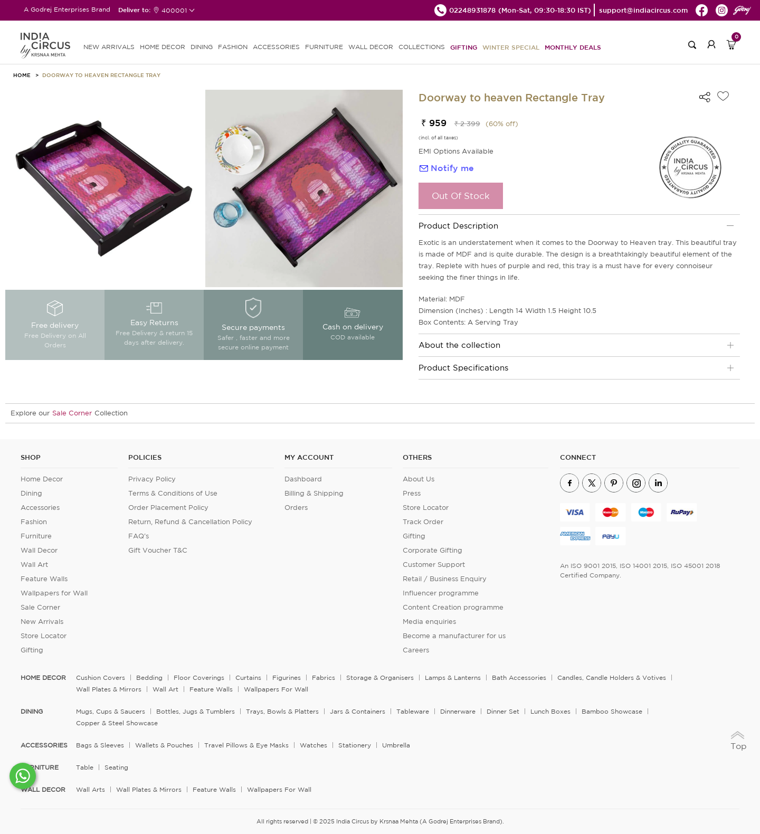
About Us (418, 479)
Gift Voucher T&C (157, 550)
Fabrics (323, 677)
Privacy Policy (152, 479)
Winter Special (510, 47)
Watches (313, 745)
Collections (421, 46)
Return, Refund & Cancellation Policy (190, 522)
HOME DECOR (162, 46)
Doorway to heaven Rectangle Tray (101, 75)
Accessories (40, 507)
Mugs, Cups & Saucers (110, 711)
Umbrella (396, 745)
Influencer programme (441, 593)
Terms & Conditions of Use (172, 493)
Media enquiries (429, 622)
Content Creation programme (453, 607)
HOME (22, 75)
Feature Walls (44, 579)
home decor (43, 678)
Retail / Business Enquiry (445, 579)
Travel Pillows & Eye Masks (246, 745)
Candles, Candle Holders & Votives (611, 677)
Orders (296, 507)
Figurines (286, 677)
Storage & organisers (380, 677)
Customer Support (434, 564)
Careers (416, 650)
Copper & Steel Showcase (117, 723)
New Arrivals (42, 622)
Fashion (34, 522)
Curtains (248, 677)
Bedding (149, 677)
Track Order (423, 522)
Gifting (463, 47)
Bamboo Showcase (612, 711)
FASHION (233, 46)
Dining (31, 493)
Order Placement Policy (168, 507)
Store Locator (43, 636)
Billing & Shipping (314, 493)
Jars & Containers (357, 711)
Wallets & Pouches (164, 745)
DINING (202, 46)
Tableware (412, 711)
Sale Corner (72, 413)
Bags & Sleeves (100, 745)
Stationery (354, 745)
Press (412, 493)
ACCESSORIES (276, 46)
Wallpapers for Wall (54, 593)
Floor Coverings (199, 677)
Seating (116, 767)
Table (84, 767)
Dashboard (303, 479)
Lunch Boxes (550, 711)
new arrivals (109, 46)
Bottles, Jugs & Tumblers (195, 711)
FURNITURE (324, 46)
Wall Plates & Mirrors (108, 689)
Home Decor (42, 479)
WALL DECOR (370, 46)
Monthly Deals (573, 47)
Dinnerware (458, 711)
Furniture (36, 536)
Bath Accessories (519, 677)
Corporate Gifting (432, 550)
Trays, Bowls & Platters (282, 711)
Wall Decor (39, 550)
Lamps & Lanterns (453, 677)
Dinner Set (503, 711)
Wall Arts (90, 789)
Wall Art (34, 564)
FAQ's (138, 536)
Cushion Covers (100, 677)
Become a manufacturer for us (454, 636)
